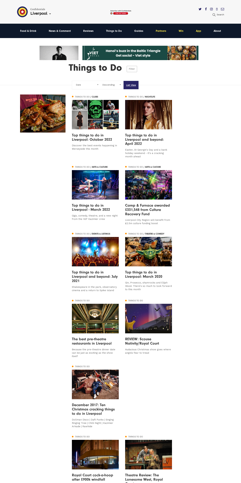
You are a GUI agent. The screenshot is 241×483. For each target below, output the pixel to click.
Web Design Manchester (152, 479)
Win (181, 30)
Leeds (23, 429)
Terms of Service (151, 443)
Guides (138, 30)
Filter (132, 68)
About (217, 30)
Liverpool (25, 434)
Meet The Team (150, 448)
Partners (161, 30)
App (198, 30)
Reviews (88, 30)
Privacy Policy (149, 438)
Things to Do (114, 30)
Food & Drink (28, 30)
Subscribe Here (150, 434)
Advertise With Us (152, 429)
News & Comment (60, 30)
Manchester (27, 425)
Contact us (147, 425)
